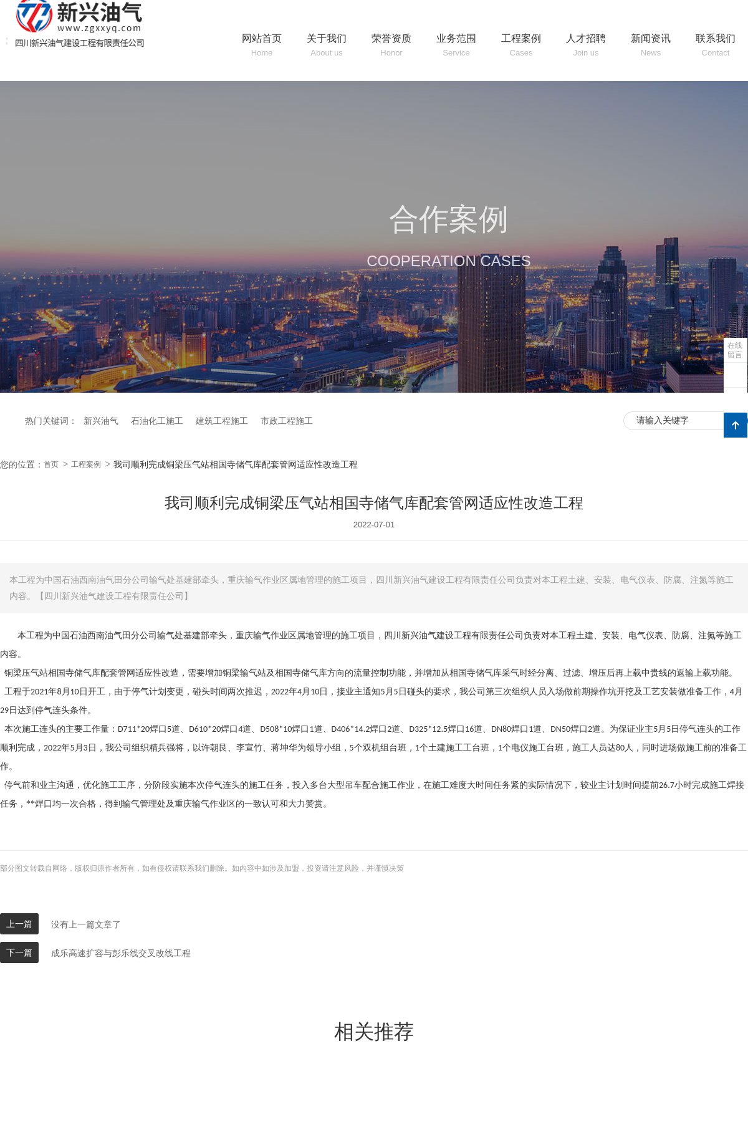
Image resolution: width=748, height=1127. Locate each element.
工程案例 (86, 464)
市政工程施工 (287, 421)
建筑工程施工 (222, 421)
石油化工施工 (157, 421)
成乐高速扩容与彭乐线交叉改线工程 (121, 953)
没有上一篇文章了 (86, 924)
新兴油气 (101, 421)
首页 (51, 464)
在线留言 (734, 349)
